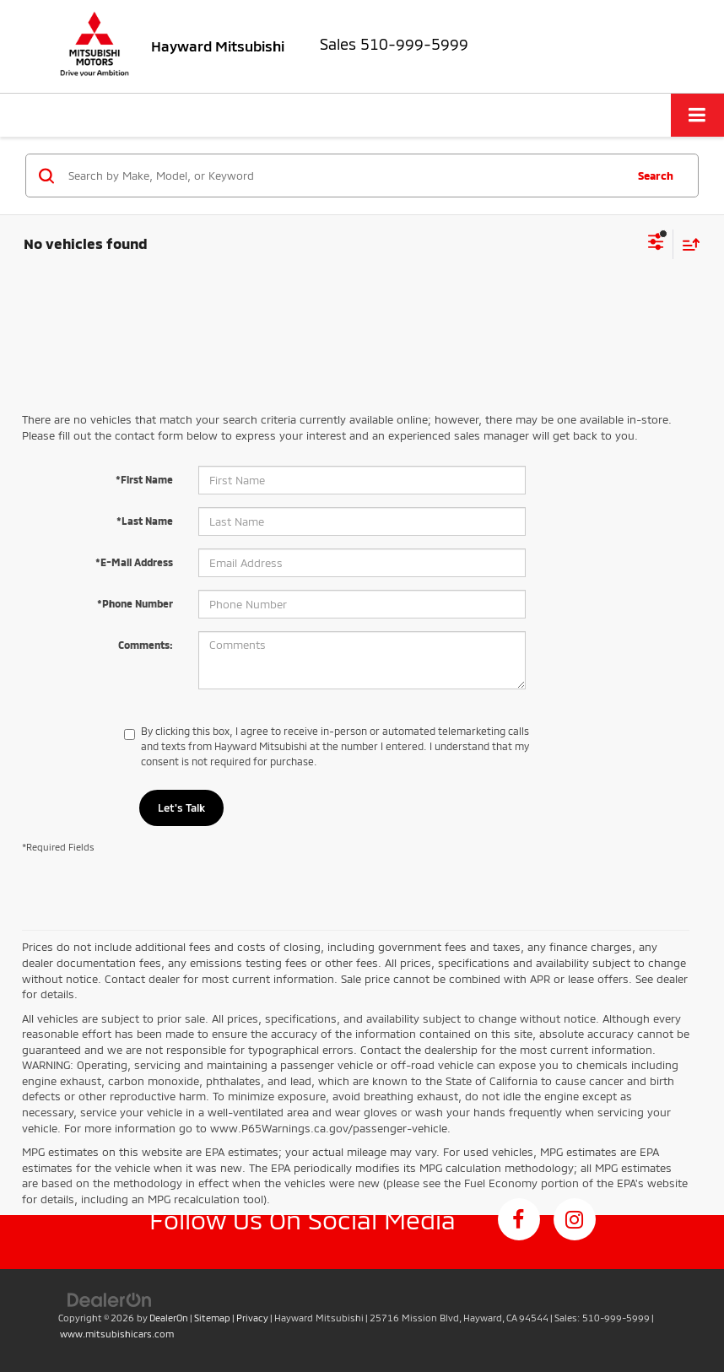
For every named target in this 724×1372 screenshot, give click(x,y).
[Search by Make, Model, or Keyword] (344, 175)
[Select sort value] (686, 244)
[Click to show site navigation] (697, 115)
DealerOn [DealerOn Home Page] (168, 1317)
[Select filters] (656, 244)
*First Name (144, 479)
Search (655, 175)
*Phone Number (135, 603)
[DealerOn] (110, 1299)
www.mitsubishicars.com (117, 1333)
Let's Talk (181, 807)
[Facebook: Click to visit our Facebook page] (519, 1219)
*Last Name (144, 521)
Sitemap (212, 1317)
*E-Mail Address (134, 562)
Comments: (145, 645)
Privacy (252, 1317)
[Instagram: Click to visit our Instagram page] (575, 1219)
